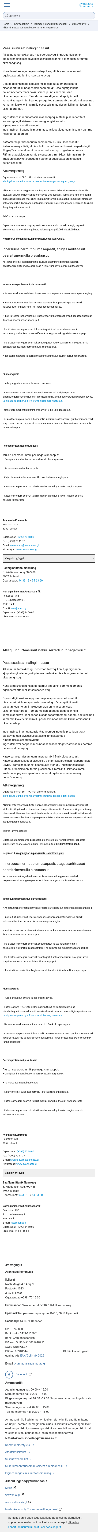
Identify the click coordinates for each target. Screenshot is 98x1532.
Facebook (22, 1374)
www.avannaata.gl (26, 549)
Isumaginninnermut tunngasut (50, 24)
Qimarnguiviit (79, 24)
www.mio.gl (12, 1495)
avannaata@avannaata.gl (24, 545)
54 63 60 (37, 580)
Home (6, 24)
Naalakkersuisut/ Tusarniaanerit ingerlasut (31, 1509)
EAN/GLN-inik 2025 (32, 1355)
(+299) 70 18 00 (25, 537)
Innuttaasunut (22, 24)
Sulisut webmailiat (16, 1459)
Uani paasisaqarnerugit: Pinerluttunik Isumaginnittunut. (33, 400)
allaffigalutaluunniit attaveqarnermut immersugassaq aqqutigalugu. (39, 181)
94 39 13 (23, 580)
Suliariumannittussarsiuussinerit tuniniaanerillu (34, 1466)
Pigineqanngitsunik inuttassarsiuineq (28, 1473)
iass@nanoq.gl (19, 608)
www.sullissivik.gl (16, 1502)
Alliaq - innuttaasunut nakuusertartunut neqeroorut (30, 27)
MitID (8, 1488)
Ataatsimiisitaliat (16, 1452)
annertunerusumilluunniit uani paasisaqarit (34, 1527)
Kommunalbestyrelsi (18, 1445)
